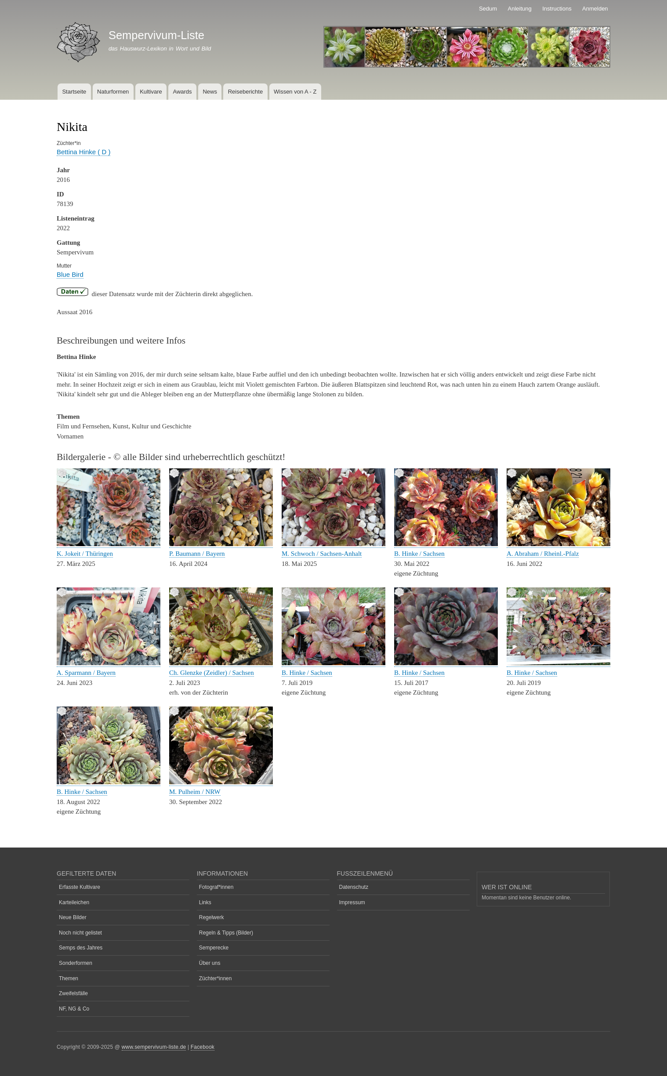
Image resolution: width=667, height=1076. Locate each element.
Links (205, 902)
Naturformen (113, 91)
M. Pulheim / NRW (195, 791)
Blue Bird (70, 274)
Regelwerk (211, 917)
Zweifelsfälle (73, 993)
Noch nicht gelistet (80, 933)
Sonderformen (75, 963)
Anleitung (520, 8)
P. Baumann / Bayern (197, 553)
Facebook (202, 1047)
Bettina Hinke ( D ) (83, 152)
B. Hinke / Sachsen (419, 553)
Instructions (556, 8)
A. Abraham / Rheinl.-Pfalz (543, 553)
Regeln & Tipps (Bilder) (226, 933)
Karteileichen (74, 902)
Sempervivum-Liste (156, 35)
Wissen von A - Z (295, 91)
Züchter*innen (215, 978)
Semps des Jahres (80, 948)
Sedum (488, 8)
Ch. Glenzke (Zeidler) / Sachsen (211, 672)
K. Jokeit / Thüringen (85, 553)
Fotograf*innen (216, 887)
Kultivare (151, 91)
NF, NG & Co (74, 1009)
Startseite (74, 91)
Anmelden (595, 8)
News (210, 91)
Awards (182, 91)
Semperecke (213, 948)
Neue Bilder (73, 917)
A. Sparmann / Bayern (86, 672)
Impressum (352, 902)
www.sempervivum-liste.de (154, 1047)
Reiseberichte (245, 91)
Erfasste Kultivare (79, 887)
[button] (108, 544)
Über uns (210, 963)
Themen (68, 978)
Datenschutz (354, 887)
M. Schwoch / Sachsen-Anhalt (322, 553)
